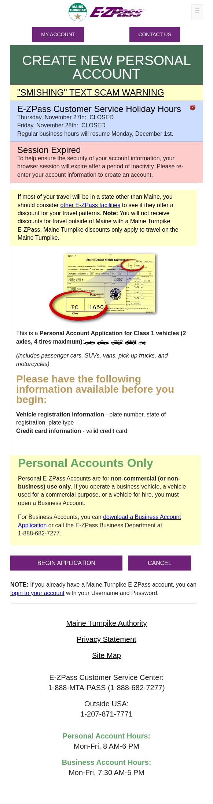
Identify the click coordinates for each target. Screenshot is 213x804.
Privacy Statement (106, 639)
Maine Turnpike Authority (106, 623)
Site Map (106, 655)
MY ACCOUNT (58, 34)
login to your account (37, 593)
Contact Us (154, 34)
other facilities (90, 205)
